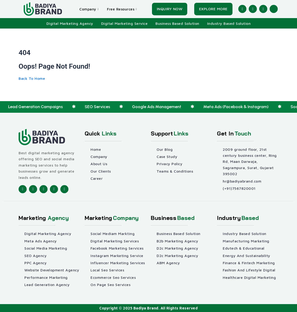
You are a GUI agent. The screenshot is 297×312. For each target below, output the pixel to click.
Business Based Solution (177, 23)
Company (89, 9)
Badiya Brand (145, 308)
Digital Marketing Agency (69, 23)
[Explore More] (213, 9)
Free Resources (122, 9)
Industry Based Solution (229, 23)
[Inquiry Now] (169, 9)
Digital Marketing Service (124, 23)
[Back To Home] (32, 78)
